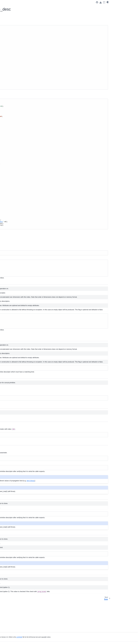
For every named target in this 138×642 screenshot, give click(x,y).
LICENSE (74, 637)
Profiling (7, 175)
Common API (8, 181)
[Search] (14, 21)
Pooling (8, 138)
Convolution (9, 122)
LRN (7, 144)
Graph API (7, 184)
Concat (8, 110)
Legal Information (34, 639)
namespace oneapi (10, 196)
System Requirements (10, 37)
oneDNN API (7, 94)
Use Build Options (8, 43)
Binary (8, 119)
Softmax (8, 135)
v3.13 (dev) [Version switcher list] (39, 2)
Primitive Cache (9, 172)
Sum (7, 116)
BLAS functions (9, 178)
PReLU (8, 141)
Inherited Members (120, 8)
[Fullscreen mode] (104, 2)
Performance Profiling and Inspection (11, 79)
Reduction (9, 168)
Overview (116, 6)
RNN (7, 159)
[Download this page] (100, 2)
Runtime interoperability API (13, 187)
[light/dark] (108, 2)
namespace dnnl (9, 193)
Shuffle (8, 128)
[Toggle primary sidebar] (31, 2)
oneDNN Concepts (9, 66)
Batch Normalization (12, 147)
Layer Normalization (12, 153)
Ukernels (5, 86)
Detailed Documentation (120, 11)
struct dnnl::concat (14, 113)
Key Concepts (7, 54)
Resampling (9, 165)
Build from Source (8, 40)
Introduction (6, 29)
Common (9, 101)
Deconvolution (10, 125)
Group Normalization (12, 150)
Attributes (9, 104)
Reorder (8, 107)
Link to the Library (8, 46)
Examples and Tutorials (10, 75)
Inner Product (10, 156)
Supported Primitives (9, 69)
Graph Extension (8, 72)
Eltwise (8, 131)
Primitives (7, 98)
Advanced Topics (8, 83)
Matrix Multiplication (12, 162)
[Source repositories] (97, 2)
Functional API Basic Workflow (12, 58)
